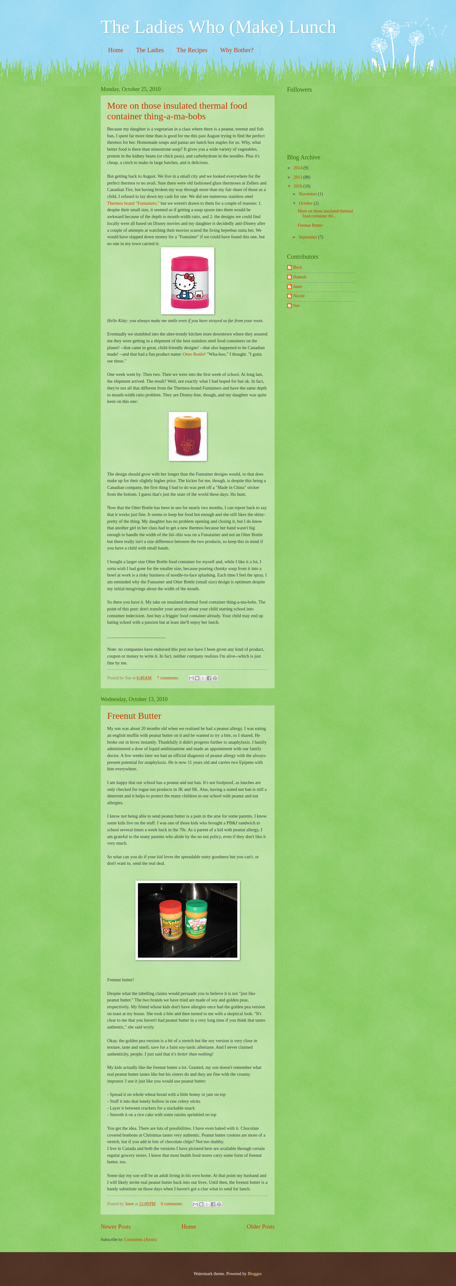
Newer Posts (116, 1226)
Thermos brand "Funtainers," (133, 203)
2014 (298, 168)
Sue (296, 305)
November (308, 194)
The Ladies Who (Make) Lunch (218, 26)
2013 (298, 177)
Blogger (254, 1273)
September (308, 237)
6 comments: (172, 1204)
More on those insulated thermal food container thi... (325, 214)
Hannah (300, 277)
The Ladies (150, 50)
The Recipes (191, 50)
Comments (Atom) (140, 1239)
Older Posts (261, 1226)
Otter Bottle (193, 354)
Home (115, 50)
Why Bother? (236, 50)
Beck (297, 267)
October (306, 203)
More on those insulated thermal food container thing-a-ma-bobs (177, 110)
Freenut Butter (134, 715)
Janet (297, 286)
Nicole (299, 296)
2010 (298, 186)
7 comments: (168, 678)
